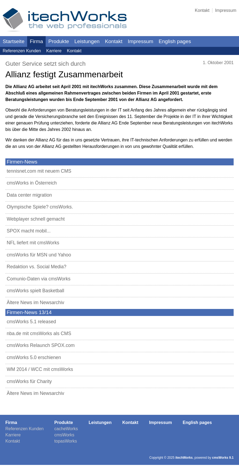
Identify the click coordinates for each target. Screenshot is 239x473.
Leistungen (87, 41)
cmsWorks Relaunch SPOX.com (41, 345)
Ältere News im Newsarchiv (35, 302)
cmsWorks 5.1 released (31, 321)
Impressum (225, 10)
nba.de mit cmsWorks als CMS (39, 333)
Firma (36, 41)
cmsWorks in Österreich (32, 183)
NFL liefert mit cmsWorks (33, 242)
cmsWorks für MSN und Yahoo (39, 255)
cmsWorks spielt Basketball (35, 290)
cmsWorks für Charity (29, 381)
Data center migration (29, 195)
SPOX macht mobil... (28, 231)
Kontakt (202, 10)
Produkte (58, 41)
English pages (175, 41)
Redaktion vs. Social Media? (36, 266)
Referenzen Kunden (22, 50)
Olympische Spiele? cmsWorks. (40, 207)
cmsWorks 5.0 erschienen (34, 357)
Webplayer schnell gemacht (36, 219)
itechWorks (184, 458)
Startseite (13, 41)
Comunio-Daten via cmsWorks (38, 278)
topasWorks (65, 441)
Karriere (53, 50)
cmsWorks (64, 435)
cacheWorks (66, 428)
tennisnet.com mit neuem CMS (39, 171)
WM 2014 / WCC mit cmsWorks (40, 369)
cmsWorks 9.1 (223, 458)
